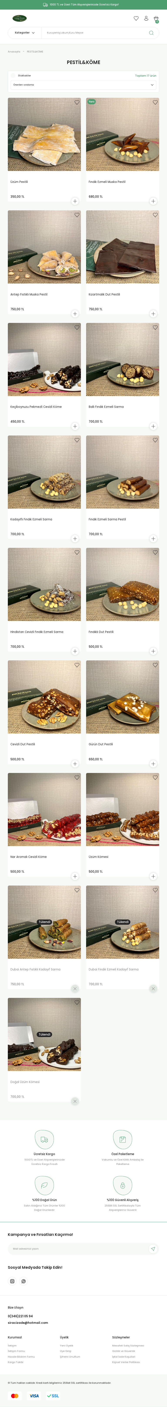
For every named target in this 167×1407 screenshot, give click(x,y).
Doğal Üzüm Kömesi (25, 1089)
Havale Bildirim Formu (21, 1365)
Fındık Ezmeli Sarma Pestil (107, 522)
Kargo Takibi (15, 1371)
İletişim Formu (16, 1360)
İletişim (12, 1354)
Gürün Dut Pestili (101, 749)
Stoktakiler (24, 75)
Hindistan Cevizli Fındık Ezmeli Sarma (36, 635)
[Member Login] (146, 18)
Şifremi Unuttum (70, 1365)
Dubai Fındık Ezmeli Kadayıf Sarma (114, 975)
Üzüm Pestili (19, 182)
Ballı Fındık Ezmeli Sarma (106, 409)
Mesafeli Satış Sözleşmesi (128, 1354)
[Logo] (20, 18)
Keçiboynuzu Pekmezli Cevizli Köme (36, 409)
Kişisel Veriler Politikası (126, 1371)
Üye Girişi (65, 1360)
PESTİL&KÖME (35, 51)
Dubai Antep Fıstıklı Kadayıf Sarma (35, 975)
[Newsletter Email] (83, 1257)
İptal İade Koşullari (123, 1365)
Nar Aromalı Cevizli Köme (28, 862)
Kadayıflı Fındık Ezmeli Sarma (31, 522)
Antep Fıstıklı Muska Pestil (28, 295)
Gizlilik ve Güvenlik (123, 1360)
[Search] (100, 33)
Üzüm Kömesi (98, 862)
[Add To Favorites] (77, 102)
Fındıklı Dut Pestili (101, 635)
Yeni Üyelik (66, 1354)
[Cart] (156, 18)
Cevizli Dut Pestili (22, 749)
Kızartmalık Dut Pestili (104, 295)
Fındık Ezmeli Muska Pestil (107, 182)
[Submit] (153, 1257)
